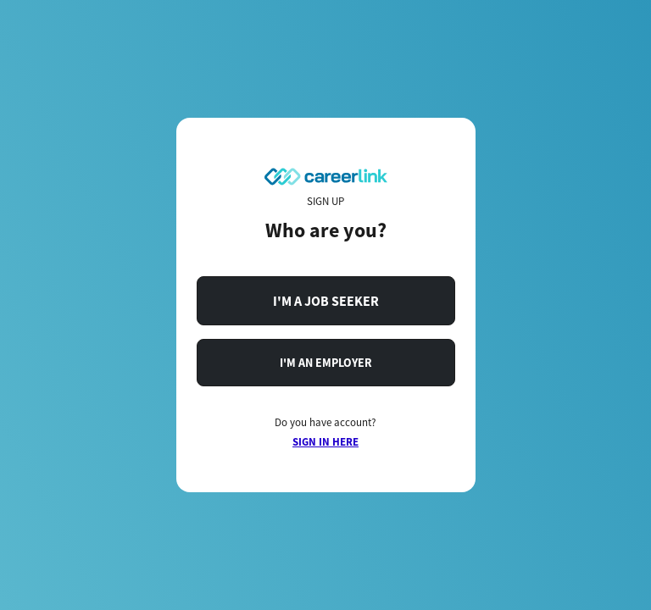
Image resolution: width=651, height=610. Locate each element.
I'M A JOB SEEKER (326, 300)
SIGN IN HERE (325, 442)
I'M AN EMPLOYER (326, 362)
